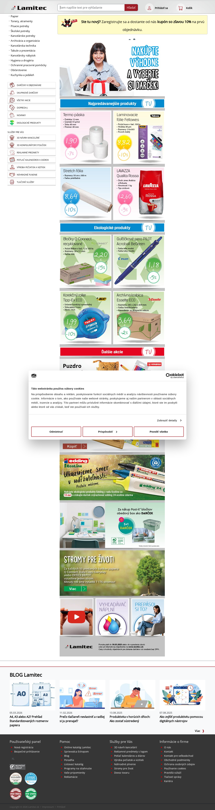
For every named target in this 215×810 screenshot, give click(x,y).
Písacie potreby (20, 26)
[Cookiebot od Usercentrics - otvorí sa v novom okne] (168, 375)
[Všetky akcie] (32, 100)
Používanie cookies (175, 768)
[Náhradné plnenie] (32, 175)
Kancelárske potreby (23, 35)
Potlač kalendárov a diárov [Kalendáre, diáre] (129, 755)
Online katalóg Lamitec (77, 747)
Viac (199, 731)
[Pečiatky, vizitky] (32, 167)
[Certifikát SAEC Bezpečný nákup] (17, 766)
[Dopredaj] (32, 108)
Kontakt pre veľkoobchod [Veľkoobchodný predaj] (178, 755)
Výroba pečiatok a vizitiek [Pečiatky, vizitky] (129, 760)
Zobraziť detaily (167, 420)
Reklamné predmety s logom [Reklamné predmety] (131, 751)
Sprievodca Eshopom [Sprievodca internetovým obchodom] (76, 751)
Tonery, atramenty (22, 21)
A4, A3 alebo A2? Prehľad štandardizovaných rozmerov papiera (29, 721)
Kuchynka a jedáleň (22, 75)
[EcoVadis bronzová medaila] (16, 778)
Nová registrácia (23, 747)
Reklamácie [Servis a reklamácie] (71, 777)
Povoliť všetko (159, 431)
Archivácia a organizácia (25, 40)
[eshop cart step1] (180, 7)
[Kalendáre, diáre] (32, 160)
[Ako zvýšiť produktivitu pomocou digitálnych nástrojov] (182, 695)
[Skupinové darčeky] (32, 93)
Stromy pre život (123, 768)
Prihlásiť (61, 806)
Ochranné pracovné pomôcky (28, 65)
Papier (14, 16)
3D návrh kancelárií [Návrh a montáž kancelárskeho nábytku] (125, 747)
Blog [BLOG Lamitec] (66, 755)
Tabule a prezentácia (23, 50)
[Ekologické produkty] (32, 123)
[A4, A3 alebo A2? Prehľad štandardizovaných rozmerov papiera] (32, 695)
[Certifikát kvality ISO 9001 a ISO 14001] (16, 793)
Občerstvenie (19, 70)
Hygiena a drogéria (22, 60)
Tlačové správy (172, 777)
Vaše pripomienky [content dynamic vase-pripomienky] (74, 772)
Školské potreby (20, 31)
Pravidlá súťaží (172, 772)
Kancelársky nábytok (23, 55)
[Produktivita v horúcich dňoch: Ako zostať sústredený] (132, 695)
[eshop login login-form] (149, 7)
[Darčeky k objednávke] (32, 85)
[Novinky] (32, 115)
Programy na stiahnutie (78, 768)
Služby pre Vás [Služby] (16, 132)
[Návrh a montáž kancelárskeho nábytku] (32, 138)
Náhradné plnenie (125, 764)
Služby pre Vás (121, 741)
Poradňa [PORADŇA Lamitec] (69, 760)
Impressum (48, 806)
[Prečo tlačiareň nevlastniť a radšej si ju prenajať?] (82, 695)
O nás (167, 747)
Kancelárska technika (23, 45)
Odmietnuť (56, 431)
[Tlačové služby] (32, 182)
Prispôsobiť (107, 431)
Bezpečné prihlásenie (27, 751)
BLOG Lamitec (26, 674)
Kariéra (168, 781)
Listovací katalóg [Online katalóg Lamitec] (73, 764)
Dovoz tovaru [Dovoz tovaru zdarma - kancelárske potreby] (121, 772)
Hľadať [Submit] (131, 7)
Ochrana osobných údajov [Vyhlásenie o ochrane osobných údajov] (179, 764)
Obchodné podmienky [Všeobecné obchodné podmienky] (177, 760)
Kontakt (168, 751)
